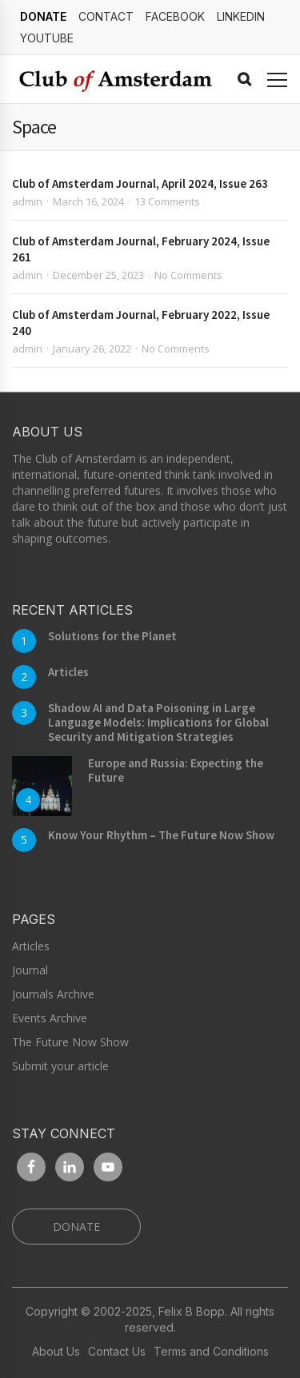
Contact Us (117, 1351)
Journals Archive (53, 994)
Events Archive (49, 1018)
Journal (30, 970)
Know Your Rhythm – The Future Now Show (161, 834)
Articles (68, 671)
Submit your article (60, 1065)
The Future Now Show (70, 1041)
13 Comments (167, 201)
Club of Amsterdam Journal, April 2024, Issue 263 (140, 183)
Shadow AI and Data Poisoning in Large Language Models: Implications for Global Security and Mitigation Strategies (158, 722)
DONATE (43, 16)
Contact (106, 16)
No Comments (188, 275)
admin (27, 201)
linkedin (241, 16)
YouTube (47, 38)
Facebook (175, 16)
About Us (56, 1351)
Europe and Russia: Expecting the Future (175, 770)
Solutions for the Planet (112, 635)
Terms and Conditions (211, 1351)
